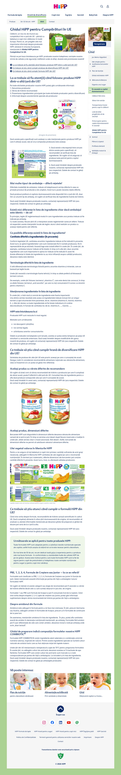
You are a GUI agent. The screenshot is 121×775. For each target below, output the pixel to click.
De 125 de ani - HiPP (28, 22)
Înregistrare (99, 44)
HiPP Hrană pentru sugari (43, 731)
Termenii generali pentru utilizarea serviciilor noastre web (59, 737)
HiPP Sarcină (101, 731)
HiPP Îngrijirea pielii (87, 731)
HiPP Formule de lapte (23, 731)
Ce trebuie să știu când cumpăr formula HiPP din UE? (34, 71)
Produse (12, 22)
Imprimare (87, 737)
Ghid (42, 22)
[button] (101, 6)
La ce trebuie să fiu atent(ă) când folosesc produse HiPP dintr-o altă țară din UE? (45, 65)
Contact (52, 22)
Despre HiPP (99, 737)
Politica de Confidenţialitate (26, 737)
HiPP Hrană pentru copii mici (66, 731)
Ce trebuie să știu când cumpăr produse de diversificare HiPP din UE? (41, 68)
